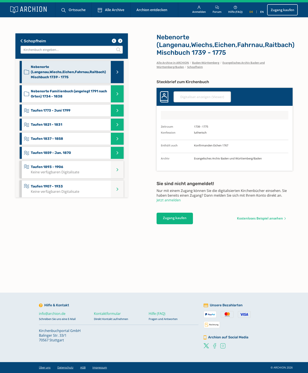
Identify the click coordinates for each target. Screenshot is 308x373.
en (262, 12)
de (251, 12)
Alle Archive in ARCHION (173, 63)
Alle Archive (114, 9)
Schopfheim (33, 41)
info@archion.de (52, 313)
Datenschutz (65, 367)
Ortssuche (77, 9)
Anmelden (199, 10)
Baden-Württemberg (205, 63)
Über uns (44, 367)
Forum (217, 10)
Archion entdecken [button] (152, 9)
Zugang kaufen (282, 10)
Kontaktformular (107, 313)
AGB (83, 367)
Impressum (99, 367)
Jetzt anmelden (169, 200)
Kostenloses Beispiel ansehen (260, 218)
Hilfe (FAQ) (235, 10)
